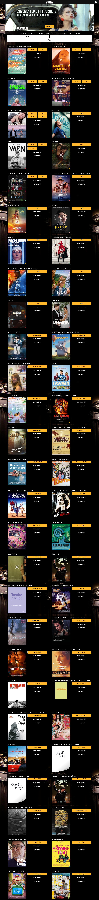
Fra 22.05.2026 (37, 335)
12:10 (32, 81)
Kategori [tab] (70, 36)
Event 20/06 (37, 874)
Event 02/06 (81, 588)
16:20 (32, 116)
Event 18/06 (37, 842)
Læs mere (37, 57)
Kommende (32, 33)
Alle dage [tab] (49, 40)
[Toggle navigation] (3, 2)
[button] (12, 27)
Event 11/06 (37, 747)
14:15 (81, 176)
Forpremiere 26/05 (81, 462)
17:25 (81, 271)
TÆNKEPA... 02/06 (37, 588)
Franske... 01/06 (81, 557)
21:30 (81, 303)
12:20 (32, 145)
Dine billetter (55, 33)
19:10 (42, 176)
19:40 (37, 303)
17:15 (42, 49)
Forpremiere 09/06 (81, 715)
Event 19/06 (81, 842)
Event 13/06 (81, 747)
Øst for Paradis (49, 2)
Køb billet (49, 26)
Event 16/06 (37, 810)
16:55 (86, 49)
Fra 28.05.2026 (37, 525)
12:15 (81, 113)
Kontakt (47, 33)
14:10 (42, 113)
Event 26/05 (37, 493)
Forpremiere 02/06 (37, 620)
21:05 (32, 148)
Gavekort (40, 33)
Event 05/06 (81, 652)
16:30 (81, 240)
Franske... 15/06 (81, 779)
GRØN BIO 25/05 (37, 462)
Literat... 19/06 (81, 874)
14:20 (37, 208)
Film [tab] (27, 36)
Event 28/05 (37, 557)
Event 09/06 (37, 715)
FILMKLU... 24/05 (81, 430)
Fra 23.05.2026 (81, 335)
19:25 (86, 81)
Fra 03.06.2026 (81, 620)
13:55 (81, 145)
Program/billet (22, 33)
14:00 (32, 176)
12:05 (76, 49)
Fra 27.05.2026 (37, 367)
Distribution (64, 33)
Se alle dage (37, 53)
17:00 (37, 271)
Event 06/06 (37, 684)
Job (70, 33)
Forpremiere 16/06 (81, 810)
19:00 (42, 81)
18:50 (42, 116)
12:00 (32, 49)
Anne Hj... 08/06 (81, 684)
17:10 (42, 145)
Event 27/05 (81, 493)
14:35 (81, 208)
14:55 (37, 240)
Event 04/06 (37, 652)
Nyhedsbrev (77, 33)
